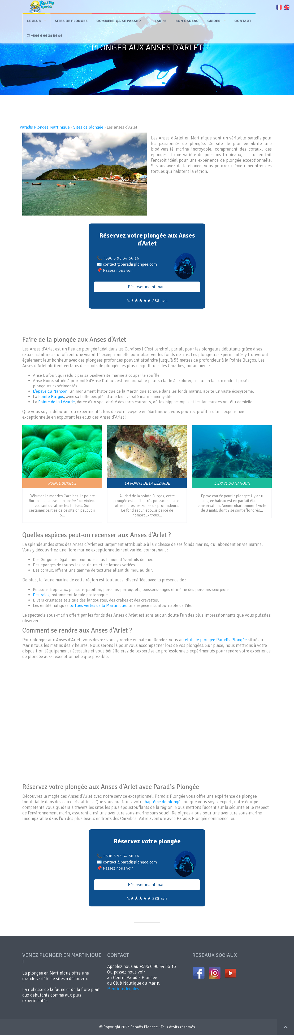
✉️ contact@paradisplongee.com (127, 264)
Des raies (41, 595)
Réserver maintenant (147, 287)
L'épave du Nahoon (50, 391)
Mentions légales (123, 989)
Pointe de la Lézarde (56, 402)
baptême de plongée (164, 802)
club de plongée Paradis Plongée (216, 640)
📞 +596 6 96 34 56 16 (118, 258)
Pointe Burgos (51, 396)
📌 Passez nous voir (115, 270)
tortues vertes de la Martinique (98, 605)
